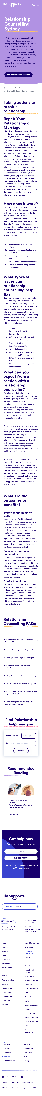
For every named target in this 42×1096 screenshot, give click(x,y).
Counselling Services (17, 88)
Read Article (13, 814)
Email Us (21, 851)
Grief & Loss (29, 947)
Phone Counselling (31, 980)
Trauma (27, 1009)
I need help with (12, 735)
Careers (4, 955)
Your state (8, 906)
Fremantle (7, 1052)
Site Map (5, 1004)
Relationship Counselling (16, 91)
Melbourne (7, 1057)
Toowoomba (8, 1065)
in (7, 743)
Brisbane (27, 1044)
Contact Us (6, 959)
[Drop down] (35, 736)
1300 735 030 (7, 921)
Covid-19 (5, 984)
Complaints (6, 1000)
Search (21, 750)
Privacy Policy (15, 1082)
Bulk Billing (6, 963)
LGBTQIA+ (28, 993)
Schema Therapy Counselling (31, 1031)
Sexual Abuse (29, 976)
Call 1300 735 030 (21, 858)
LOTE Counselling (31, 1021)
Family (27, 962)
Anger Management (32, 943)
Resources (5, 951)
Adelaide (7, 1044)
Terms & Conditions (27, 1082)
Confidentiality (7, 996)
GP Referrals (6, 976)
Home (4, 943)
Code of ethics (7, 992)
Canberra (7, 1048)
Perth (26, 1057)
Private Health (7, 968)
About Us (5, 947)
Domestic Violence (31, 1017)
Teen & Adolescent (31, 989)
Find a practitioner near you (18, 74)
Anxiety (27, 1001)
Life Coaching (30, 1013)
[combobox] (28, 736)
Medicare (5, 972)
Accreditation (7, 988)
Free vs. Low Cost (8, 980)
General (27, 958)
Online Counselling (31, 1005)
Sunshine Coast (9, 1061)
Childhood (28, 985)
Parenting (28, 966)
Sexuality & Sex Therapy (30, 971)
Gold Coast (28, 1052)
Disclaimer (6, 1082)
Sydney (31, 91)
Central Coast (29, 1048)
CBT (26, 1026)
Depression (29, 997)
